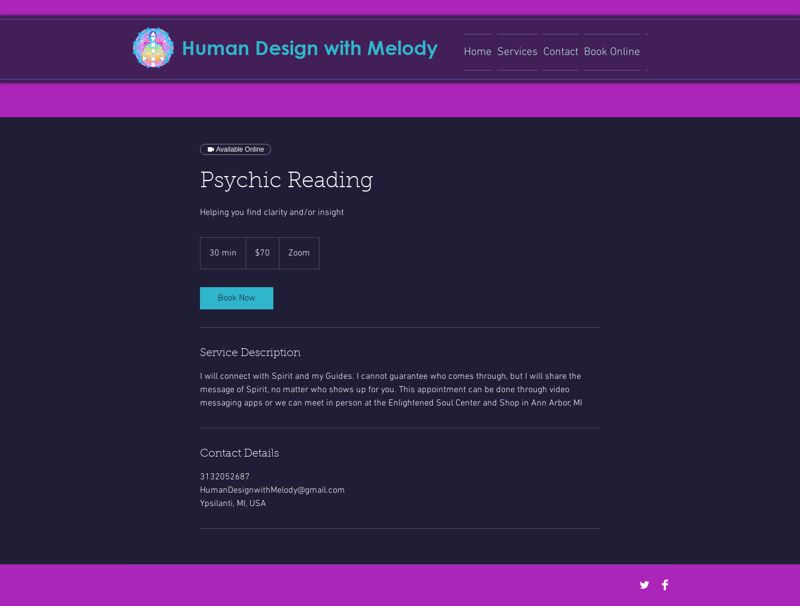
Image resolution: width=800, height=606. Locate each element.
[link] (236, 298)
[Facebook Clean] (665, 584)
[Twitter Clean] (644, 584)
